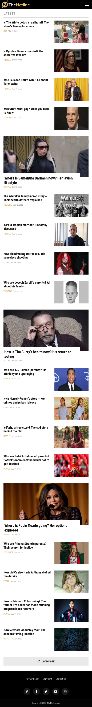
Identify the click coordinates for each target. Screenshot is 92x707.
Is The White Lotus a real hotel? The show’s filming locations (26, 24)
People (7, 187)
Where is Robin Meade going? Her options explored (35, 527)
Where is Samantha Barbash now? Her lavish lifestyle (38, 180)
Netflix (7, 436)
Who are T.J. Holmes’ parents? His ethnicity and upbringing (24, 372)
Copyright (47, 679)
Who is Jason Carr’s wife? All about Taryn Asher (25, 82)
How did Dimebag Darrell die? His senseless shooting (24, 255)
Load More (48, 661)
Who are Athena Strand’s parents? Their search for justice (25, 545)
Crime (6, 407)
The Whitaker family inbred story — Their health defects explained (25, 198)
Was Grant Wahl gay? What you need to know (26, 110)
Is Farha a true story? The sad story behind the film (25, 429)
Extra (6, 262)
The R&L (7, 60)
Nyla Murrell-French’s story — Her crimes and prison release (24, 400)
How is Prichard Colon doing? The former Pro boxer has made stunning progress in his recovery (26, 605)
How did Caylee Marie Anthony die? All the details (27, 574)
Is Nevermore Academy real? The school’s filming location (24, 632)
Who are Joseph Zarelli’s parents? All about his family (26, 284)
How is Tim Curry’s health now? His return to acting (37, 353)
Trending (7, 117)
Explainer (8, 552)
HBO (5, 31)
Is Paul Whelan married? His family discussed (25, 227)
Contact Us (61, 679)
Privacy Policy (32, 679)
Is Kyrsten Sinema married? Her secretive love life (23, 53)
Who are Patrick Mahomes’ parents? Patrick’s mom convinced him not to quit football (26, 460)
